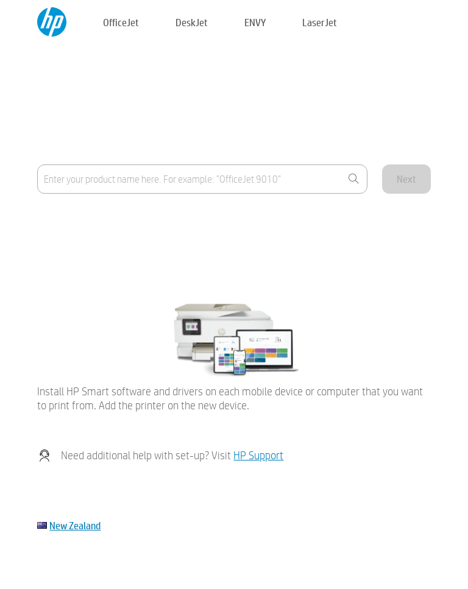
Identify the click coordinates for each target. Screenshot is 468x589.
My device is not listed (79, 248)
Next (406, 179)
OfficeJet (121, 22)
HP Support (258, 455)
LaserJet (319, 22)
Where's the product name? (90, 219)
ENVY (255, 22)
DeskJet (192, 22)
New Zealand (75, 525)
